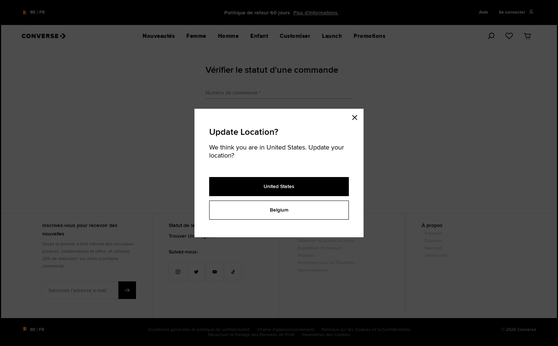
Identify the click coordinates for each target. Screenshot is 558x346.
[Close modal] (357, 116)
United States (279, 186)
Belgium (279, 209)
